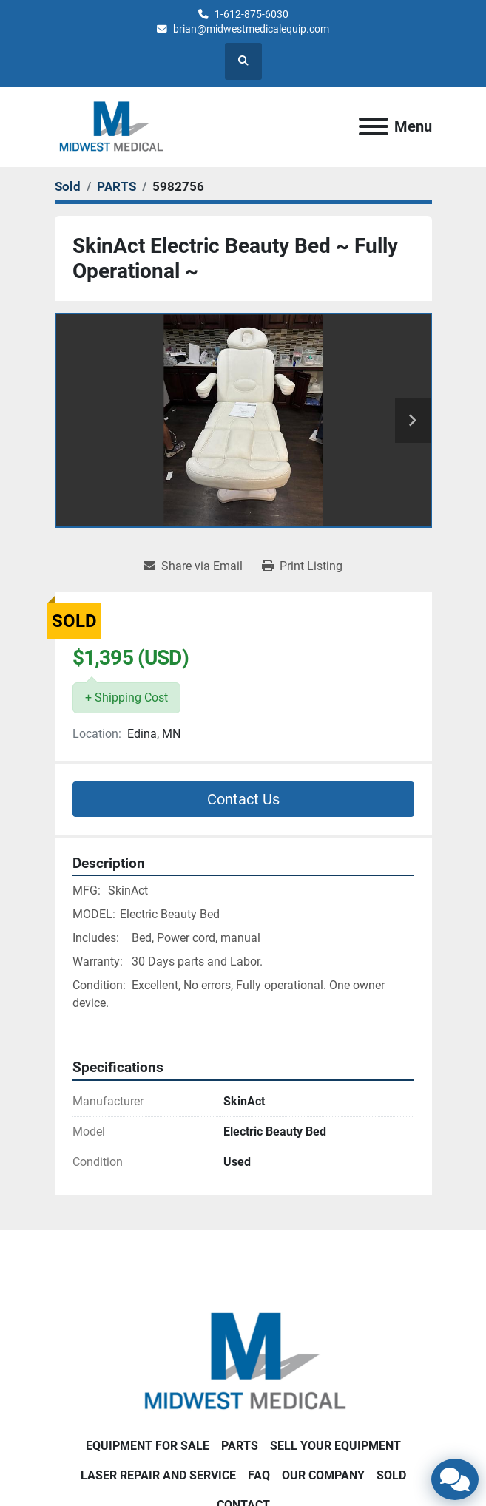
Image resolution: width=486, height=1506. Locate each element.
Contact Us (243, 799)
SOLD (391, 1475)
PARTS (239, 1446)
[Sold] (68, 186)
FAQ (259, 1475)
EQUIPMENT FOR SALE (147, 1446)
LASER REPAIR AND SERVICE (158, 1475)
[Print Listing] (302, 566)
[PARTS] (116, 186)
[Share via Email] (193, 566)
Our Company (323, 1475)
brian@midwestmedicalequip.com (251, 29)
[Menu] (373, 126)
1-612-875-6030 (251, 14)
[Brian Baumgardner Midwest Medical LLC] (243, 1361)
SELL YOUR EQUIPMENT (335, 1446)
